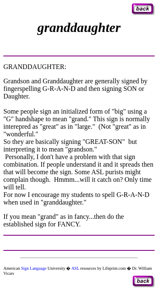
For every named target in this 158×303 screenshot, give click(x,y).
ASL (75, 268)
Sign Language (33, 268)
